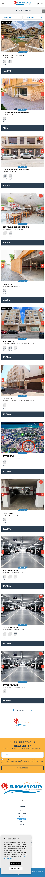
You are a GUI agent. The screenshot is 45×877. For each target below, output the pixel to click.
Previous (2, 36)
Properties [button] (21, 819)
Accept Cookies (15, 863)
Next (42, 36)
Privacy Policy (14, 761)
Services (22, 816)
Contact (22, 825)
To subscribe (22, 768)
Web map (40, 872)
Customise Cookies (15, 868)
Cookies (33, 872)
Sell (22, 822)
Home (22, 810)
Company (22, 813)
